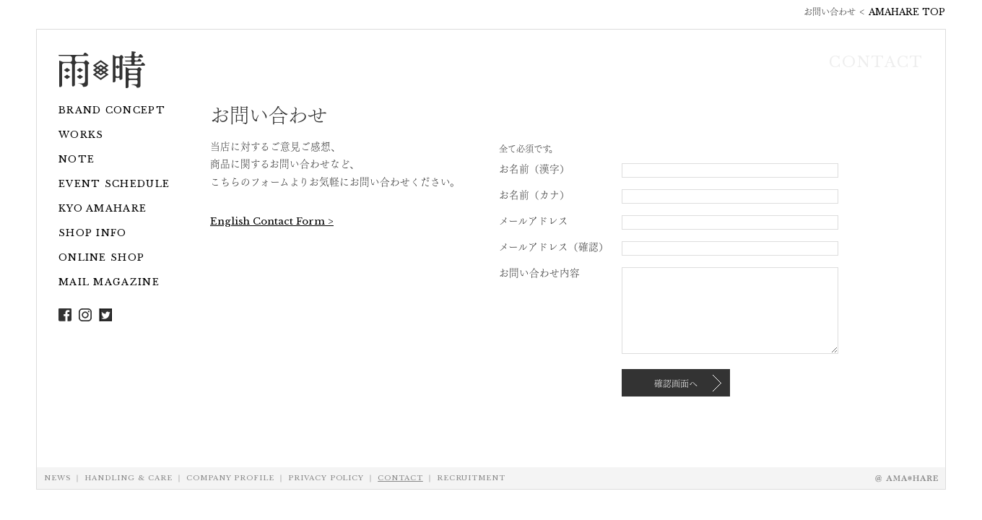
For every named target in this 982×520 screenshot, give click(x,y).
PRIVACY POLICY (326, 478)
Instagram (85, 314)
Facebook (64, 314)
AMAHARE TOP (907, 11)
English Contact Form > (272, 221)
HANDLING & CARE (128, 478)
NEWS (57, 478)
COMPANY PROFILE (230, 478)
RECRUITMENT (471, 478)
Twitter (105, 314)
